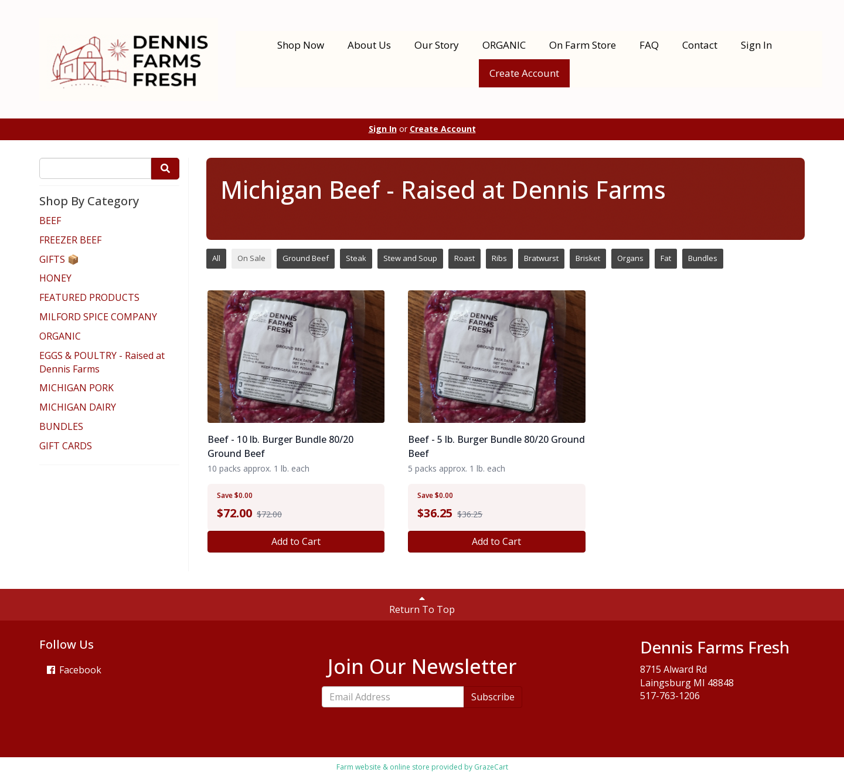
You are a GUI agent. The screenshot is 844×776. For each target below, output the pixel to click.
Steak (356, 258)
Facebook (73, 669)
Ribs (499, 258)
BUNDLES (61, 426)
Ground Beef (306, 258)
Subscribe (493, 696)
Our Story (436, 45)
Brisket (588, 258)
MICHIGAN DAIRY (77, 407)
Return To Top (422, 605)
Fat (666, 258)
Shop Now (300, 45)
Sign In (756, 45)
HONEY (55, 278)
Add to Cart (296, 541)
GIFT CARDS (65, 445)
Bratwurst (541, 258)
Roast (464, 258)
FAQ (649, 45)
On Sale (251, 258)
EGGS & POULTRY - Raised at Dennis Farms (102, 362)
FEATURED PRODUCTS (89, 297)
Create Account (524, 73)
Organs (630, 258)
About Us (369, 45)
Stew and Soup (410, 258)
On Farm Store (582, 45)
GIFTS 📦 (59, 259)
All (216, 258)
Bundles (702, 258)
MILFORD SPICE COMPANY (98, 316)
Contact (699, 45)
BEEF (50, 220)
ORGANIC (504, 45)
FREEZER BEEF (70, 239)
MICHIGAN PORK (76, 387)
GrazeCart (491, 767)
